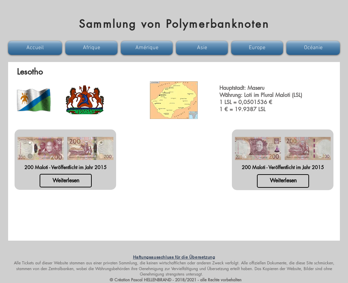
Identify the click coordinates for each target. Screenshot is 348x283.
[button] (36, 48)
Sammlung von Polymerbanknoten (174, 24)
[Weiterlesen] (66, 180)
